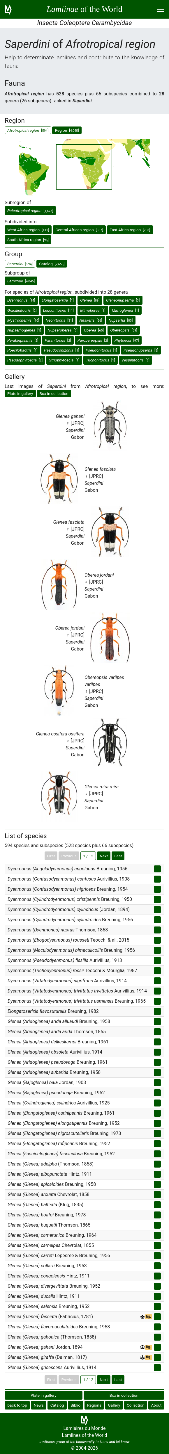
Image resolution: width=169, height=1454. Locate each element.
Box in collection (53, 393)
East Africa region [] (130, 229)
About (156, 1405)
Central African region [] (79, 229)
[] (30, 210)
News (39, 1405)
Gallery (114, 1405)
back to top (17, 1405)
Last (118, 855)
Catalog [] (51, 263)
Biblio (75, 1405)
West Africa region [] (28, 229)
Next (104, 855)
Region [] (67, 130)
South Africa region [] (28, 239)
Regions (94, 1405)
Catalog (57, 1405)
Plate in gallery (20, 393)
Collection (136, 1405)
